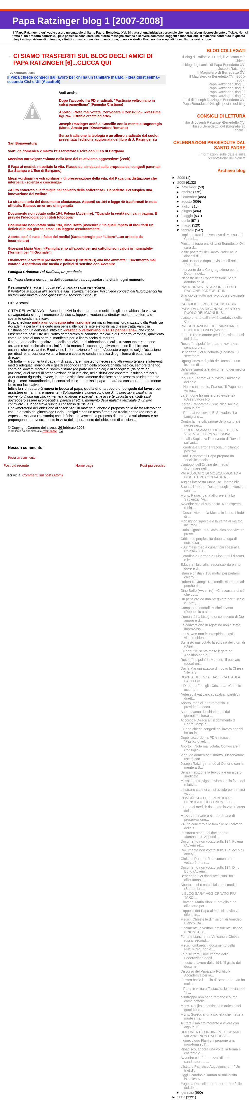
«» (100, 330)
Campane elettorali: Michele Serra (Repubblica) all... (207, 610)
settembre (189, 197)
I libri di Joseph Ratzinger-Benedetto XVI (214, 122)
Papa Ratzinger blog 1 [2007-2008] (87, 21)
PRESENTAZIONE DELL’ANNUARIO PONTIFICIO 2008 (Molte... (209, 328)
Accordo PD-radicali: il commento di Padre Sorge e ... (208, 722)
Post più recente (16, 465)
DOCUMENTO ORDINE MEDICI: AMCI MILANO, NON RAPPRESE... (211, 1034)
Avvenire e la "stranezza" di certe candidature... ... (206, 1060)
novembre (189, 187)
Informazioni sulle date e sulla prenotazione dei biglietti (222, 156)
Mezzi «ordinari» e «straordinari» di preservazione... (208, 817)
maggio (187, 216)
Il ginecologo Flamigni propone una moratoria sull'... (208, 1042)
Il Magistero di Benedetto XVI (221, 72)
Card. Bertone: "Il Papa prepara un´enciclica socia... (207, 458)
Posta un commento (22, 457)
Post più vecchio (153, 465)
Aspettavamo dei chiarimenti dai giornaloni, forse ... (205, 714)
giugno (187, 211)
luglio (185, 206)
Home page (84, 465)
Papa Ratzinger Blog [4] (227, 88)
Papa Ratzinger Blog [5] (227, 84)
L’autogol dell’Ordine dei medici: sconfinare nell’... (205, 466)
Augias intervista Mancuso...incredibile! (211, 482)
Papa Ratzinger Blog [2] (227, 96)
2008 (181, 182)
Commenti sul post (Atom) (42, 475)
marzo (186, 225)
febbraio (188, 230)
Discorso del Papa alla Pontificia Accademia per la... (205, 973)
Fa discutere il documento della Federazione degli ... (205, 956)
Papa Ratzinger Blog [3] (227, 92)
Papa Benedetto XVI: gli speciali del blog (214, 104)
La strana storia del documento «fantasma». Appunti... (204, 835)
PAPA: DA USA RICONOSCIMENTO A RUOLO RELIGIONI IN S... (210, 311)
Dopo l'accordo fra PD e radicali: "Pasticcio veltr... (205, 739)
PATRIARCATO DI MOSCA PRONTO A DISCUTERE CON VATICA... (211, 475)
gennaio (188, 1092)
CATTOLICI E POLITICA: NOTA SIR (208, 304)
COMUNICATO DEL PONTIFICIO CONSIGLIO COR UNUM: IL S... (208, 800)
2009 (181, 178)
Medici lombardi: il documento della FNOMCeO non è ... (208, 947)
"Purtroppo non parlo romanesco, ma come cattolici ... (209, 999)
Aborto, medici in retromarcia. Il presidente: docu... (205, 705)
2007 (181, 1097)
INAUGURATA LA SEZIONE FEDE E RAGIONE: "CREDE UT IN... (209, 289)
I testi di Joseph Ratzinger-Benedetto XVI (214, 100)
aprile (186, 221)
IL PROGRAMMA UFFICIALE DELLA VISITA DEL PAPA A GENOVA (209, 432)
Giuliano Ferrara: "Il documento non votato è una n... (208, 861)
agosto (187, 201)
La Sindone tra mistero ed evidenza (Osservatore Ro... (208, 397)
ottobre (187, 192)
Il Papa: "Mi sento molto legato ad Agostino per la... (206, 653)
